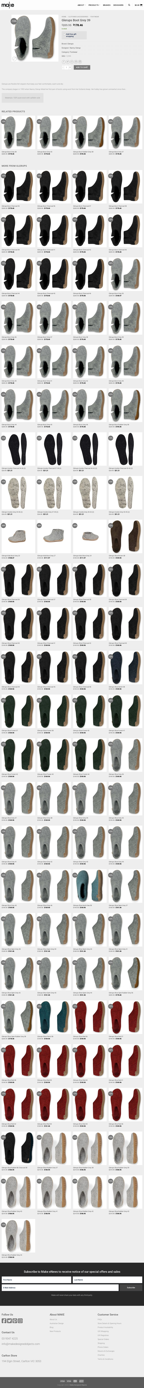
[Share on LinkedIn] (80, 62)
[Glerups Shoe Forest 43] (54, 755)
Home (64, 17)
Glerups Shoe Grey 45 (9, 905)
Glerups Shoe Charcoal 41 (46, 643)
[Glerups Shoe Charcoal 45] (54, 667)
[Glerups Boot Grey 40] (18, 361)
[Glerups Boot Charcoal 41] (54, 230)
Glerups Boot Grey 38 (9, 152)
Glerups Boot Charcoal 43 (118, 250)
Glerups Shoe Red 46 (116, 1124)
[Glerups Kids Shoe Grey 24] (90, 536)
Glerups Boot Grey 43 (44, 152)
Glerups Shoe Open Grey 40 (82, 949)
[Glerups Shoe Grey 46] (54, 886)
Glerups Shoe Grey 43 (80, 862)
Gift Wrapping (103, 1331)
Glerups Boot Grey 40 (9, 381)
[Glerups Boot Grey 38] (18, 132)
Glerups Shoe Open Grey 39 (46, 949)
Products (94, 5)
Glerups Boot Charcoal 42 (82, 250)
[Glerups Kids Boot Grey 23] (18, 536)
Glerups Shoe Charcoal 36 (11, 599)
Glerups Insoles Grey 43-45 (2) (119, 512)
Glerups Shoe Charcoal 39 (118, 599)
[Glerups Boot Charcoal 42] (90, 230)
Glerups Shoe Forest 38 (45, 731)
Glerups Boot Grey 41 (44, 381)
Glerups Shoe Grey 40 (116, 818)
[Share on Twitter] (68, 62)
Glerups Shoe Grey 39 (80, 818)
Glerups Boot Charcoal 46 (82, 293)
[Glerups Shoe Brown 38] (125, 536)
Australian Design (57, 1323)
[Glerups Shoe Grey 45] (18, 886)
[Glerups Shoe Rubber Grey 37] (54, 1148)
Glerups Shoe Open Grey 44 (82, 993)
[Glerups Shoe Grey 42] (54, 842)
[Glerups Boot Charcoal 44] (18, 274)
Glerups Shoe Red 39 (44, 1080)
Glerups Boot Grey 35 (116, 293)
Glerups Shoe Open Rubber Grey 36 (121, 993)
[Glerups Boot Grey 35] (125, 274)
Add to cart (82, 67)
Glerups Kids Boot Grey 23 (11, 556)
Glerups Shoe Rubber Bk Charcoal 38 (14, 1168)
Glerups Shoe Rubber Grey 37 (47, 1168)
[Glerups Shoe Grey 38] (54, 798)
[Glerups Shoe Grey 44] (125, 842)
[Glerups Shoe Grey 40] (125, 798)
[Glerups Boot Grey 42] (90, 361)
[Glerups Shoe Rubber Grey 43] (125, 1192)
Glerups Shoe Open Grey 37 (118, 905)
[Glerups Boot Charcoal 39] (18, 230)
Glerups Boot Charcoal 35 (11, 206)
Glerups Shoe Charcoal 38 (82, 599)
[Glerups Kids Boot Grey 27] (54, 536)
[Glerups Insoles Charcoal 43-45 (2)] (125, 449)
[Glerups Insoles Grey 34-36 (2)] (18, 493)
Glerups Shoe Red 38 (9, 1080)
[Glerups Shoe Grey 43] (90, 842)
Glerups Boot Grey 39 (116, 337)
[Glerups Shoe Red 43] (54, 1104)
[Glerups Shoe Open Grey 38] (18, 930)
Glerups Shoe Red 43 (44, 1124)
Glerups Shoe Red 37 (116, 1036)
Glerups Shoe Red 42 (9, 1124)
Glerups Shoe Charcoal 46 (82, 687)
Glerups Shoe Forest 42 (10, 774)
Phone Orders (103, 1347)
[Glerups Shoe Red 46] (125, 1104)
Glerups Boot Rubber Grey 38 (83, 152)
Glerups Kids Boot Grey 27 (46, 556)
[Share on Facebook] (64, 62)
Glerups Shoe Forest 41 (117, 731)
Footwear (94, 17)
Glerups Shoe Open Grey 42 (11, 993)
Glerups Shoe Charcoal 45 (46, 687)
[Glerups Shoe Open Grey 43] (54, 973)
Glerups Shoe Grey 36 (116, 774)
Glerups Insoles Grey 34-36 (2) (12, 512)
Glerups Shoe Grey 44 (116, 862)
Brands (106, 5)
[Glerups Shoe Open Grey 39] (54, 930)
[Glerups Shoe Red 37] (125, 1017)
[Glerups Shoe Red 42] (18, 1104)
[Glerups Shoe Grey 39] (90, 798)
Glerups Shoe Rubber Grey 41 (47, 1211)
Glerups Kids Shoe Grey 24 (82, 556)
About (82, 5)
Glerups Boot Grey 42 (80, 381)
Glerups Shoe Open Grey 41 (118, 949)
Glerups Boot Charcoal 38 (118, 206)
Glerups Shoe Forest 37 (10, 731)
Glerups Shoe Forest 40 (81, 731)
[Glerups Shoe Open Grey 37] (125, 886)
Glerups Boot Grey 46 (80, 425)
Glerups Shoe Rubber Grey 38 (83, 1168)
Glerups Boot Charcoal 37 (82, 206)
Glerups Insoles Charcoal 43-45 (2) (121, 468)
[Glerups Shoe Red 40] (90, 1061)
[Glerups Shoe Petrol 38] (54, 1017)
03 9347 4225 (10, 1338)
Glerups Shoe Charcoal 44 (11, 687)
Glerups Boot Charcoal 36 (46, 206)
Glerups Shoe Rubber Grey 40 (12, 1211)
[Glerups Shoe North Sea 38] (90, 886)
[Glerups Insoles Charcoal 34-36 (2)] (18, 449)
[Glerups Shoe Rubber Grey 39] (125, 1148)
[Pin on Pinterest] (76, 62)
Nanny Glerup (75, 48)
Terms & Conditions (105, 1359)
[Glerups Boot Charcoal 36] (54, 187)
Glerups (70, 44)
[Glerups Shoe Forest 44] (90, 755)
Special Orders (103, 1339)
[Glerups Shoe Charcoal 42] (90, 624)
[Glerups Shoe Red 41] (125, 1061)
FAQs (100, 1319)
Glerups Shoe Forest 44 (81, 774)
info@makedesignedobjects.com (21, 1344)
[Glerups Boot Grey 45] (54, 405)
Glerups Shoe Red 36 (80, 1036)
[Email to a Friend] (72, 62)
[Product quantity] (66, 67)
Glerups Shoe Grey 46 (44, 905)
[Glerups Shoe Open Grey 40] (90, 930)
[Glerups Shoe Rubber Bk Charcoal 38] (18, 1148)
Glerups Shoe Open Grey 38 (11, 949)
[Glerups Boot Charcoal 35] (18, 187)
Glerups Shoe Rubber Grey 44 (12, 1255)
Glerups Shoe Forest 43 (45, 774)
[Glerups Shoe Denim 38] (125, 667)
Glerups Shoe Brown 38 (117, 556)
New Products (55, 1331)
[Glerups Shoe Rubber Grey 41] (54, 1192)
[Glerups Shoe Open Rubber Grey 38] (18, 1017)
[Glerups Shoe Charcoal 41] (54, 624)
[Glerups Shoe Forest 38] (54, 711)
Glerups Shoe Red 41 (116, 1080)
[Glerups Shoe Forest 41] (125, 711)
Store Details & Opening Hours (109, 1323)
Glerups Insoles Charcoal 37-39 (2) (49, 468)
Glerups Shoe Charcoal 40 (11, 643)
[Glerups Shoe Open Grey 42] (18, 973)
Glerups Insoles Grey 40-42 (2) (83, 512)
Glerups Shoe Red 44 (80, 1124)
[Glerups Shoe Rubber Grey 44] (18, 1236)
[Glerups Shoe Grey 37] (18, 798)
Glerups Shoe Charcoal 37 (46, 599)
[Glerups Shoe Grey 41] (18, 842)
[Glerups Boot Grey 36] (18, 318)
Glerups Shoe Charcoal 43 (118, 643)
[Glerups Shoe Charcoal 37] (54, 580)
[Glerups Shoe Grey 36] (125, 755)
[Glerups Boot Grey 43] (54, 132)
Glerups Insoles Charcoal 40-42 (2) (85, 468)
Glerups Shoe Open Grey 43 (46, 993)
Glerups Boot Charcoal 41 (46, 250)
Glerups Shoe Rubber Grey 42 (83, 1211)
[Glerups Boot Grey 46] (90, 405)
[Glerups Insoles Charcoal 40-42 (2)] (90, 449)
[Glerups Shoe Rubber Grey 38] (90, 1148)
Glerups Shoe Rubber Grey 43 (119, 1211)
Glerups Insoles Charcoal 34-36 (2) (14, 468)
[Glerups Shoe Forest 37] (18, 711)
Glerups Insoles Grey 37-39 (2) (47, 512)
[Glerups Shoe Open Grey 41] (125, 930)
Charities (101, 1355)
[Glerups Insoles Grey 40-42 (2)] (90, 493)
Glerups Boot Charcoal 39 (11, 250)
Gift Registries (103, 1335)
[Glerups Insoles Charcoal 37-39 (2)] (54, 449)
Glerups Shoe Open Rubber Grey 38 (14, 1036)
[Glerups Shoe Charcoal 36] (18, 580)
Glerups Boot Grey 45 (44, 425)
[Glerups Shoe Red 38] (18, 1061)
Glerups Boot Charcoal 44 (11, 293)
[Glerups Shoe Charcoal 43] (125, 624)
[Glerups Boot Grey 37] (125, 132)
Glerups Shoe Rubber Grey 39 (119, 1168)
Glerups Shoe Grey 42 (44, 862)
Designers (118, 5)
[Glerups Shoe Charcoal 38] (90, 580)
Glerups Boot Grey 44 (9, 425)
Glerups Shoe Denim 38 (117, 687)
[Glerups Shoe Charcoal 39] (125, 580)
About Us (53, 1319)
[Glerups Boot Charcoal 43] (125, 230)
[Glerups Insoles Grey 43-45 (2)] (125, 493)
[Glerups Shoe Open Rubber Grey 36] (125, 973)
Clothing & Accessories (78, 17)
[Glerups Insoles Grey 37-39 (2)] (54, 493)
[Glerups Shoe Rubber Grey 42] (90, 1192)
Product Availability (105, 1327)
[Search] (129, 5)
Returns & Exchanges (106, 1351)
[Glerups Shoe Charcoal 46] (90, 667)
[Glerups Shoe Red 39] (54, 1061)
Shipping (101, 1343)
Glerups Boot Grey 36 (9, 337)
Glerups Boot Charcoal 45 (46, 293)
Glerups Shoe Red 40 (80, 1080)
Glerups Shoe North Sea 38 (82, 905)
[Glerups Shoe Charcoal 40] (18, 624)
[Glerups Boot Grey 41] (54, 361)
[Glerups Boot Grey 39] (125, 318)
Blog (51, 1327)
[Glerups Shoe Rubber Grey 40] (18, 1192)
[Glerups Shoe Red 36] (90, 1017)
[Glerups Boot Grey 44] (18, 405)
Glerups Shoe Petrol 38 (45, 1036)
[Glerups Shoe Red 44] (90, 1104)
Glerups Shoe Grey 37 (9, 818)
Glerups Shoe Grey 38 (44, 818)
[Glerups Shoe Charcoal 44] (18, 667)
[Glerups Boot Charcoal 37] (90, 187)
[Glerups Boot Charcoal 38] (125, 187)
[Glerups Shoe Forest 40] (90, 711)
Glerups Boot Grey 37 (116, 152)
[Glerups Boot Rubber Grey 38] (90, 132)
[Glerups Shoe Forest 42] (18, 755)
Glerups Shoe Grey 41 (9, 862)
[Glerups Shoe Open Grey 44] (90, 973)
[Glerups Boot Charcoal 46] (90, 274)
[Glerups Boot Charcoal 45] (54, 274)
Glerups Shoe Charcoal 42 (82, 643)
